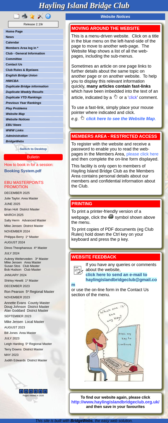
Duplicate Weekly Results (24, 92)
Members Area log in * (22, 48)
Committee (14, 59)
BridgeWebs (15, 141)
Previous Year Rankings (23, 103)
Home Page (14, 31)
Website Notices (18, 119)
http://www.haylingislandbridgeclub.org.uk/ (115, 402)
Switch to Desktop (33, 149)
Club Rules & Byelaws (22, 70)
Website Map (15, 114)
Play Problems (16, 108)
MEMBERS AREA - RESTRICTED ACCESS (114, 136)
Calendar (12, 42)
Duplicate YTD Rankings (24, 97)
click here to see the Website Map (120, 118)
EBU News (13, 125)
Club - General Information (25, 53)
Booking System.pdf (22, 171)
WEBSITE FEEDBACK (94, 257)
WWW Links (14, 130)
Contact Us (14, 64)
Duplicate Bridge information (27, 86)
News (10, 37)
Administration (17, 136)
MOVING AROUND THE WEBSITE (106, 28)
